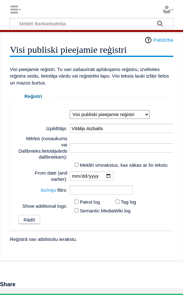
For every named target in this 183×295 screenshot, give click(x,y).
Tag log (128, 202)
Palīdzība (163, 40)
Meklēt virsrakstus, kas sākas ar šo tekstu (123, 165)
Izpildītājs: (57, 128)
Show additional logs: (45, 206)
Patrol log (90, 202)
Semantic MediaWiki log (105, 210)
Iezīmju (48, 190)
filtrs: (54, 190)
